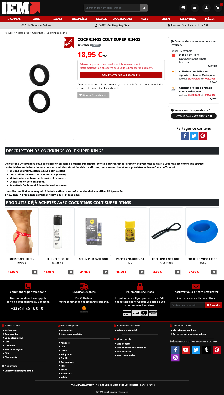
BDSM (166, 18)
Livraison (9, 345)
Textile (101, 18)
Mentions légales (13, 349)
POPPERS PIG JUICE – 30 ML (130, 260)
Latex (57, 18)
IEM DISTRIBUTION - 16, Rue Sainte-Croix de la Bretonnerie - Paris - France (113, 384)
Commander (10, 334)
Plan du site (10, 357)
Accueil (9, 32)
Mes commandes (125, 355)
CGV (6, 353)
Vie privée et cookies (183, 330)
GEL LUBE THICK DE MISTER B (57, 260)
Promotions (66, 330)
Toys (144, 18)
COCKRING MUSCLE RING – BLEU (202, 260)
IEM (6, 341)
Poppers (14, 18)
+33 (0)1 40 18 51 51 (28, 308)
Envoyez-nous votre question (193, 116)
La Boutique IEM (13, 337)
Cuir (36, 18)
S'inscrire (213, 305)
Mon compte (123, 343)
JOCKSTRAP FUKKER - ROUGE (21, 260)
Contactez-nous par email (18, 370)
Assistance (9, 330)
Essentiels (188, 18)
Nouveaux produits (70, 334)
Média (209, 18)
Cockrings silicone (57, 32)
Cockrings (37, 32)
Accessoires (122, 18)
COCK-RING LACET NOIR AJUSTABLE (166, 260)
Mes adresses (123, 351)
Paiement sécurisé (126, 330)
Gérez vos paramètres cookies (188, 334)
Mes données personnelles (130, 347)
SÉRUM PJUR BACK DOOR (94, 259)
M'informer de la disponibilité (121, 75)
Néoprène (79, 18)
